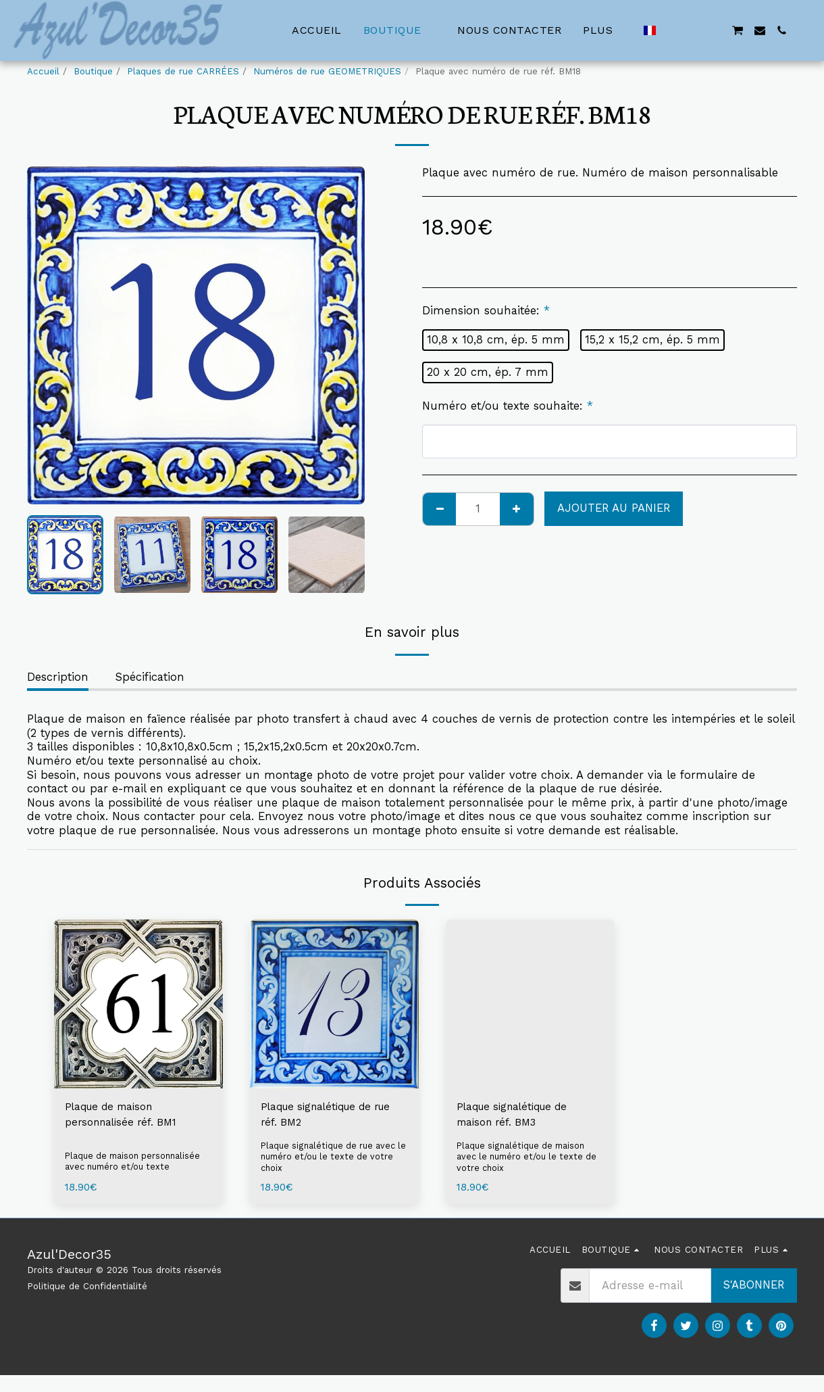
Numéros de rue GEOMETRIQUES (327, 71)
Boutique (93, 71)
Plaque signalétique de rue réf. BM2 (334, 1115)
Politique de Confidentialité (87, 1290)
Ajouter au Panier (613, 508)
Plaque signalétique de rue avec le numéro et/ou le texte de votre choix (331, 1160)
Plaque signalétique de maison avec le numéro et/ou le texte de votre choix (524, 1160)
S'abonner (753, 1288)
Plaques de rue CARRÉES (183, 71)
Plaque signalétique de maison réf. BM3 (519, 1115)
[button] (672, 30)
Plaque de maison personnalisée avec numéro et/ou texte (136, 1163)
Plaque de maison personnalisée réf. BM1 (125, 1115)
